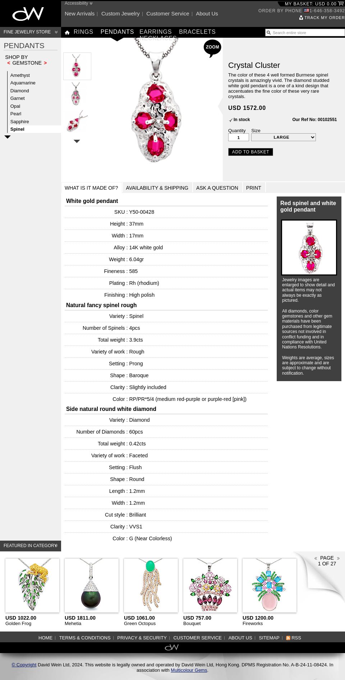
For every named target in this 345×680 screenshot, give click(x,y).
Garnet (17, 98)
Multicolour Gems (189, 670)
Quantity (236, 130)
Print (253, 188)
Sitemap (269, 637)
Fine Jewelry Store (27, 31)
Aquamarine (23, 82)
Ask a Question (217, 188)
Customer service (167, 13)
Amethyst (20, 75)
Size (255, 130)
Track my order (324, 17)
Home (45, 637)
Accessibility (76, 3)
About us (207, 13)
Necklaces (158, 38)
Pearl (15, 113)
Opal (15, 106)
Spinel (17, 129)
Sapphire (19, 121)
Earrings (155, 32)
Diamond (19, 90)
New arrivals (80, 13)
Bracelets (197, 32)
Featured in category (30, 545)
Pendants (117, 32)
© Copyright (24, 664)
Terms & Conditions (85, 637)
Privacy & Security (142, 637)
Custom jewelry (120, 13)
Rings (83, 32)
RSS (296, 637)
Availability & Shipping (157, 188)
